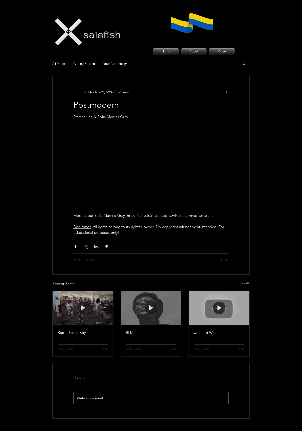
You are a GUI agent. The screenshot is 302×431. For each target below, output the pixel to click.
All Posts (58, 63)
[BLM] (151, 308)
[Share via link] (106, 247)
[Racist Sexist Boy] (83, 308)
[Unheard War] (219, 308)
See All (245, 283)
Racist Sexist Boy (72, 332)
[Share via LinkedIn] (96, 247)
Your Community (115, 63)
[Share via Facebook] (75, 247)
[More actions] (226, 92)
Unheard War (205, 332)
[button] (244, 63)
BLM (129, 332)
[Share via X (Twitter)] (86, 247)
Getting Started (84, 63)
